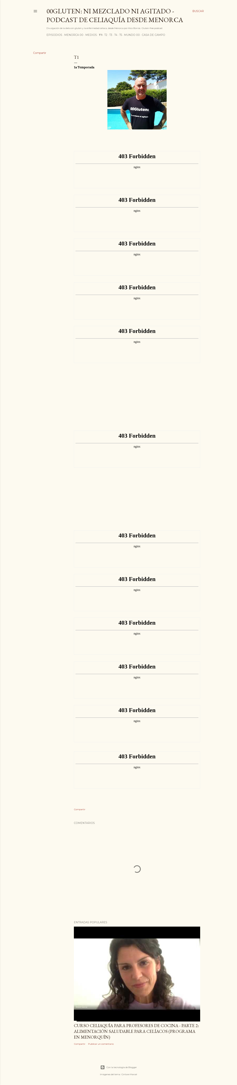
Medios (91, 35)
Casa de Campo (153, 35)
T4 (115, 35)
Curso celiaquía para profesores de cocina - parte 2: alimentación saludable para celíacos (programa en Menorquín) (136, 1031)
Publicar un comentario (101, 1043)
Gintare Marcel (129, 1074)
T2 (105, 35)
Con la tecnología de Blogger (118, 1067)
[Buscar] (198, 11)
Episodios (54, 35)
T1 (100, 35)
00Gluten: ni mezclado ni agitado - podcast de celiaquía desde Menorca (114, 15)
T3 (110, 35)
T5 (120, 35)
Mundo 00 (132, 35)
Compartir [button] (39, 53)
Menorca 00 (73, 35)
